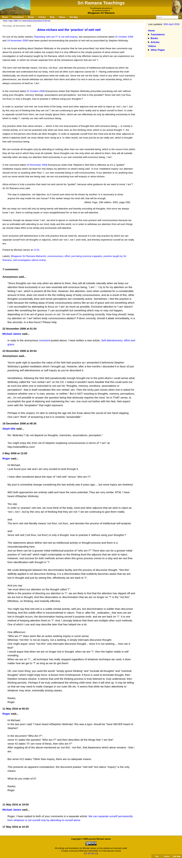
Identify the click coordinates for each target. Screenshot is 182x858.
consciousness (55, 256)
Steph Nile (8, 428)
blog (10, 21)
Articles (42, 17)
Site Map (73, 17)
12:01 (36, 249)
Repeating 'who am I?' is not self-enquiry (55, 36)
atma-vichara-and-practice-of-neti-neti (36, 21)
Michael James (11, 333)
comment (44, 340)
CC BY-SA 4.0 (91, 853)
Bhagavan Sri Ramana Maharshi (28, 256)
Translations (18, 17)
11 (20, 21)
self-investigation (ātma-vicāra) (29, 260)
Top (156, 856)
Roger (6, 458)
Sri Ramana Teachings (101, 2)
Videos (62, 17)
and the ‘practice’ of (69, 29)
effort (67, 256)
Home (5, 17)
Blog (52, 17)
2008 (15, 21)
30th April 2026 (171, 24)
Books (31, 17)
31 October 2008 (124, 36)
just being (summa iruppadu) (86, 256)
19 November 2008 (17, 40)
